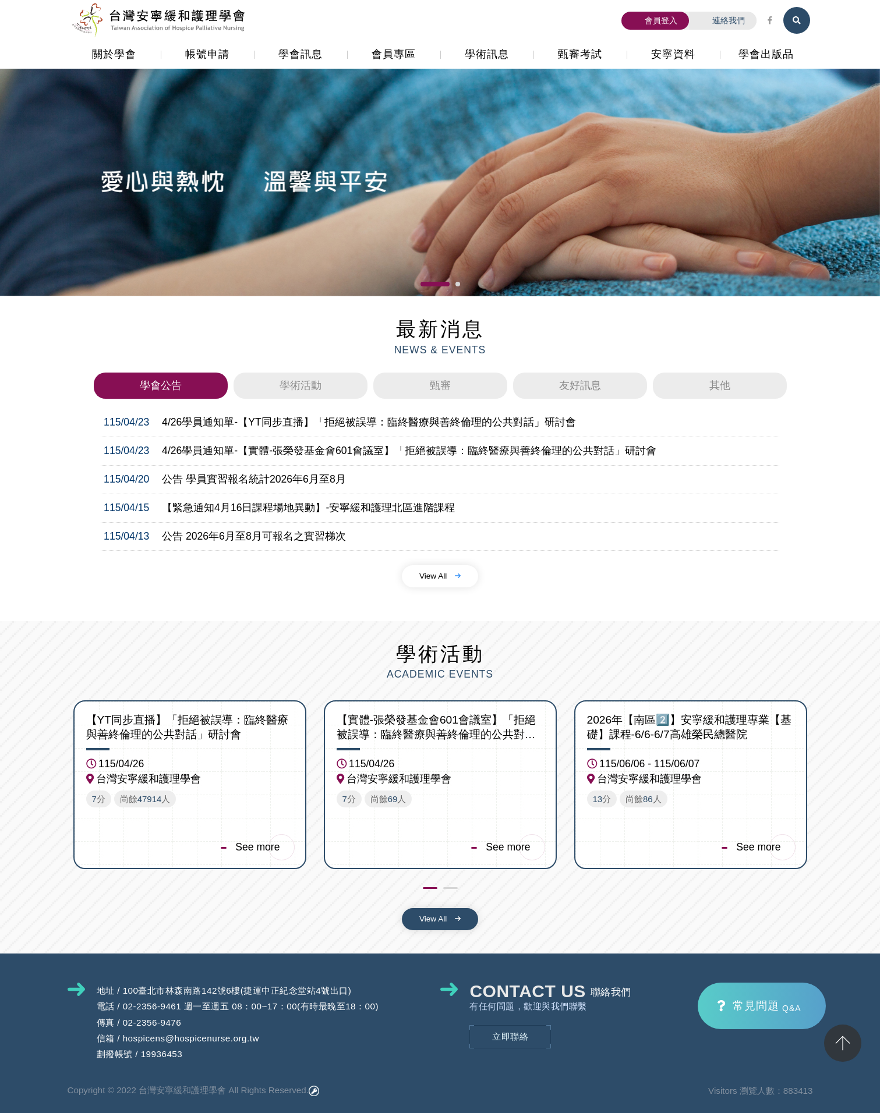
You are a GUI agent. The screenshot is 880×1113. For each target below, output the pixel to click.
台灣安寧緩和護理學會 (161, 20)
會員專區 (394, 54)
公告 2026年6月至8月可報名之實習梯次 (254, 535)
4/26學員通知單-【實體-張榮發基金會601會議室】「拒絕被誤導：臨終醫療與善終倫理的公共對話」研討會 (409, 450)
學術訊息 (487, 54)
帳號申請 (207, 54)
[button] (435, 284)
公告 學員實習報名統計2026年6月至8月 (254, 479)
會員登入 (655, 20)
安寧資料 (673, 54)
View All (440, 575)
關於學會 (114, 54)
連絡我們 (723, 20)
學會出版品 (766, 54)
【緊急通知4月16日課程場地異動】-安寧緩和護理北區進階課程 (308, 507)
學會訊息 (300, 54)
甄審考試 (580, 54)
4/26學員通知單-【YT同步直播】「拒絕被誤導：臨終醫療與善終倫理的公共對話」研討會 (369, 422)
